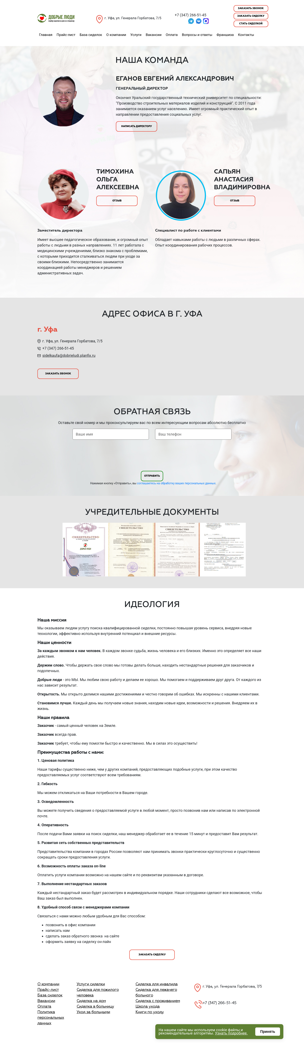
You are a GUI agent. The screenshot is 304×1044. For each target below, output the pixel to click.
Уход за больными (93, 1012)
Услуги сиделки (91, 984)
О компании (116, 35)
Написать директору (136, 126)
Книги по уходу (149, 1012)
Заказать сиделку (250, 16)
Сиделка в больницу (95, 1006)
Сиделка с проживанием (157, 1001)
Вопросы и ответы (197, 35)
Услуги (135, 35)
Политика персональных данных (50, 1017)
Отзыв (117, 201)
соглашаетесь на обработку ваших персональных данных (176, 483)
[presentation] (152, 456)
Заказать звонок (251, 8)
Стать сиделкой (250, 24)
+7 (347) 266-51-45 (190, 15)
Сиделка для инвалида (156, 984)
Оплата (172, 35)
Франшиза (225, 35)
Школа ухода (147, 1006)
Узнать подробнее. (231, 1033)
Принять (267, 1031)
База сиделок (91, 35)
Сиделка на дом (91, 1001)
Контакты (246, 35)
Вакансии (154, 35)
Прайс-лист (66, 35)
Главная (45, 35)
